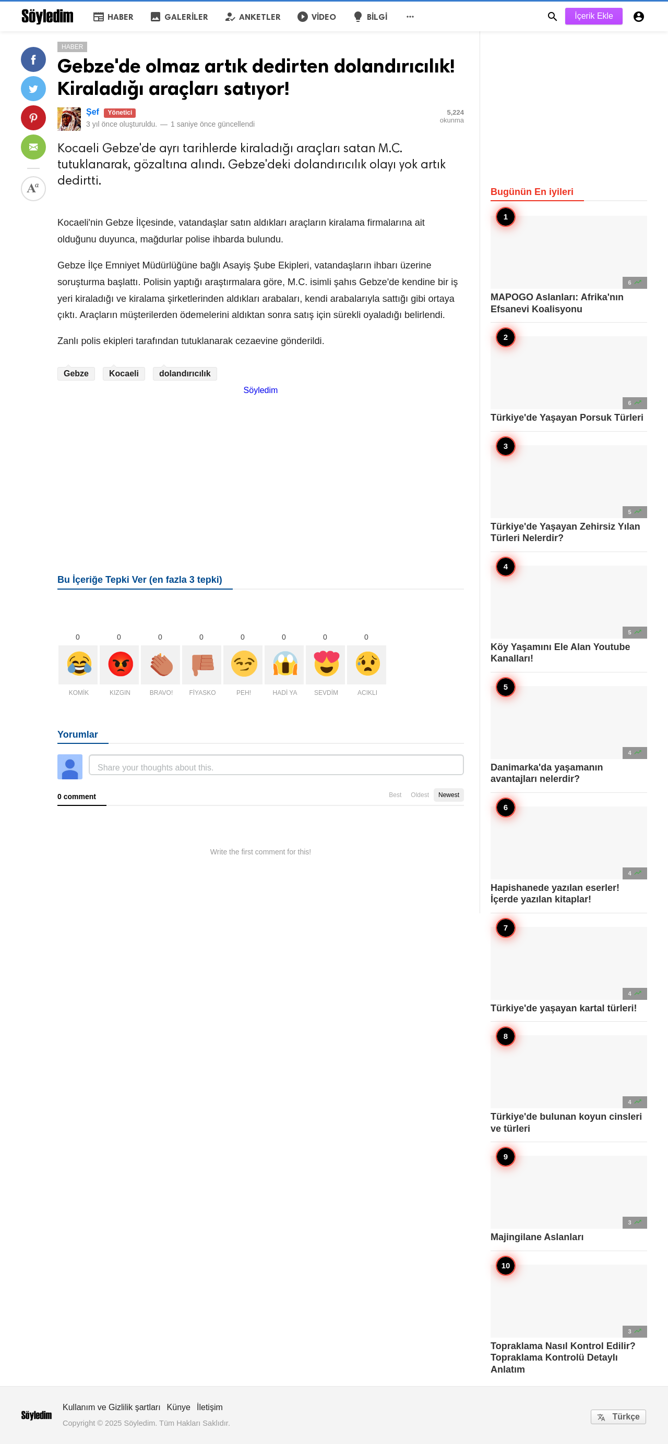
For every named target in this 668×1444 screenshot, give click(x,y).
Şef (92, 111)
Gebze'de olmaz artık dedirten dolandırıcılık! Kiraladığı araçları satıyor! (256, 77)
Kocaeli (124, 373)
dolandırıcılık (185, 373)
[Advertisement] (260, 468)
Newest (448, 795)
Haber (72, 47)
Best (395, 795)
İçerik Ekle (594, 15)
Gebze (76, 373)
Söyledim (261, 390)
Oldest (420, 795)
